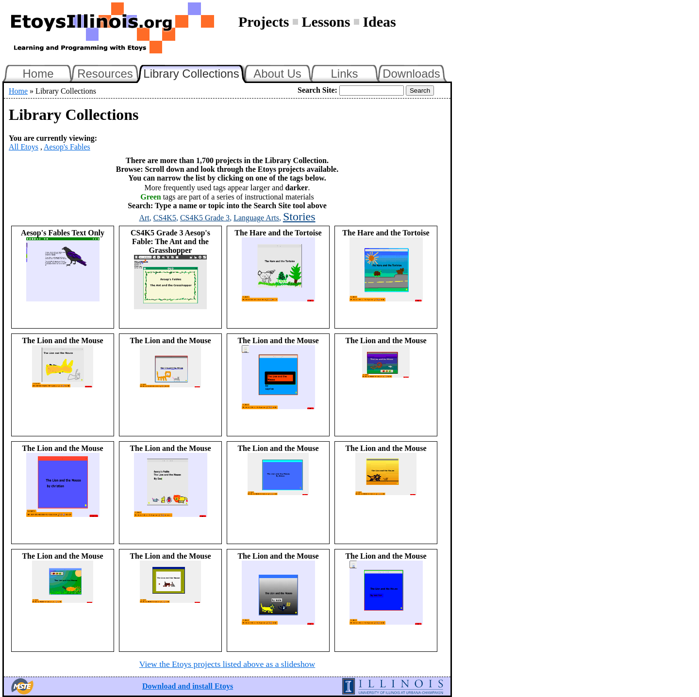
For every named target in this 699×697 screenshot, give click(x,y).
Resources (105, 73)
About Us (277, 73)
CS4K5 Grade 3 (205, 218)
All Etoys (23, 147)
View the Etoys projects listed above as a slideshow (227, 664)
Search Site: (317, 90)
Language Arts (256, 218)
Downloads (411, 73)
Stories (299, 216)
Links (344, 73)
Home (37, 73)
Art (144, 218)
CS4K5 (164, 218)
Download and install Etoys (187, 686)
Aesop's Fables (67, 147)
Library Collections (195, 72)
